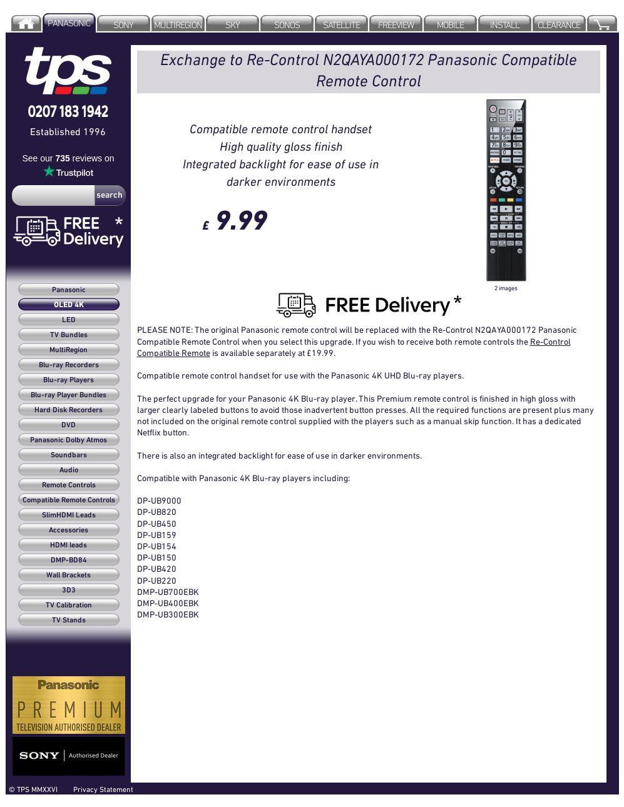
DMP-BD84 (69, 560)
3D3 (69, 590)
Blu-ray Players (68, 380)
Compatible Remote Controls (69, 500)
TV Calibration (69, 605)
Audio (68, 470)
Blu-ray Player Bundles (68, 395)
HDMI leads (68, 545)
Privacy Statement (103, 789)
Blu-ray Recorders (69, 365)
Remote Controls (69, 485)
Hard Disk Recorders (68, 410)
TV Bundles (69, 335)
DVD (68, 425)
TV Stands (69, 620)
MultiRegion (68, 350)
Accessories (68, 530)
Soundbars (69, 455)
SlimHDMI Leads (69, 515)
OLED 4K (69, 305)
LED (69, 320)
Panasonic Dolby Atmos (68, 440)
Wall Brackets (68, 575)
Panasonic (69, 290)
